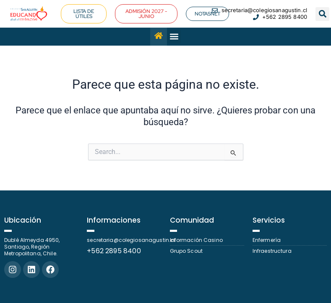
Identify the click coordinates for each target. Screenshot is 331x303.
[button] (322, 14)
